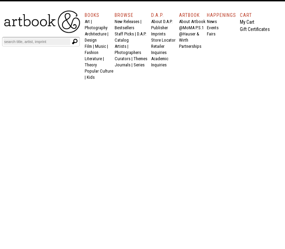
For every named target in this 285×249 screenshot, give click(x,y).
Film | (90, 46)
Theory (91, 64)
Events (213, 27)
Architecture (95, 33)
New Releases (127, 21)
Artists (120, 46)
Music (100, 46)
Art (87, 21)
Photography (96, 27)
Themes (140, 58)
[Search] (36, 41)
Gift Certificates (255, 29)
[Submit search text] (74, 41)
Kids (91, 77)
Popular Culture (99, 71)
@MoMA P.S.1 (191, 27)
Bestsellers (124, 27)
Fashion (91, 52)
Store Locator (163, 40)
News (212, 21)
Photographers (128, 52)
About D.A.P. (161, 21)
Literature (93, 58)
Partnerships (190, 46)
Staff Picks (124, 33)
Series (139, 64)
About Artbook (192, 21)
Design (91, 40)
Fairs (211, 33)
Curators (122, 58)
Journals (122, 64)
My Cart (247, 22)
